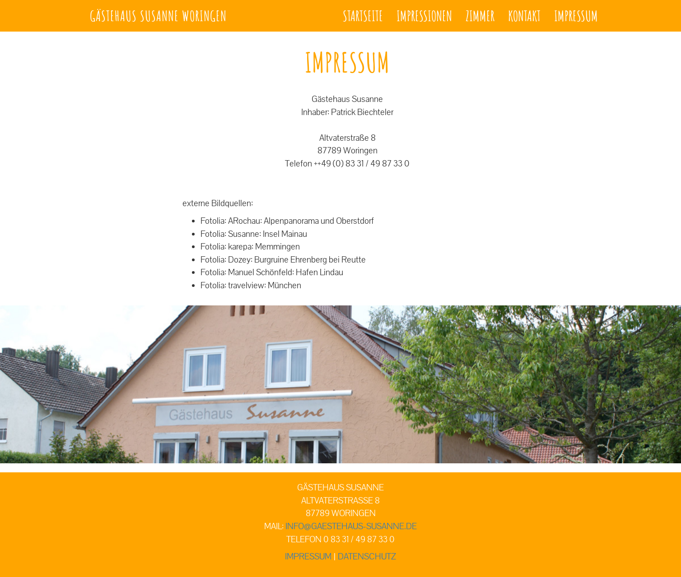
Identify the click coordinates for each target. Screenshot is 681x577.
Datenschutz (367, 557)
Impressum (576, 15)
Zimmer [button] (480, 15)
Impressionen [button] (424, 15)
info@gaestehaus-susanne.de (351, 526)
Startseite (363, 15)
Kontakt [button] (524, 15)
